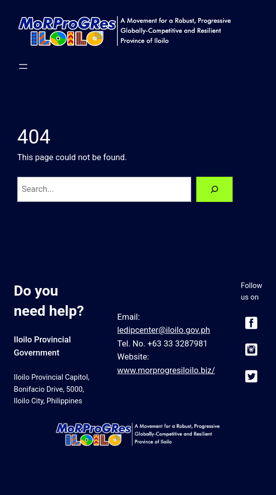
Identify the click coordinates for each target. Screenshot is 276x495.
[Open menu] (23, 66)
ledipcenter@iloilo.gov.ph (163, 330)
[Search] (214, 189)
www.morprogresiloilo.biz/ (166, 370)
